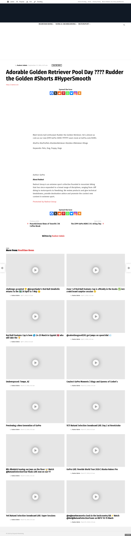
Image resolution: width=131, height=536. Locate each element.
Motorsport (83, 24)
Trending (39, 1)
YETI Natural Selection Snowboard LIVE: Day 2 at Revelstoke (94, 425)
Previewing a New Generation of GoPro (23, 425)
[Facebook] (51, 93)
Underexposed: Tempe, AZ (17, 381)
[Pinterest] (63, 93)
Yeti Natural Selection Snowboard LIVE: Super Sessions (30, 515)
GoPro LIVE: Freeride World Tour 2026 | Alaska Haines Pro (92, 469)
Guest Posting (82, 1)
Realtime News (26, 250)
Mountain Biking (46, 24)
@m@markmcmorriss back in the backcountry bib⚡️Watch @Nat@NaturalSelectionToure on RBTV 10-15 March (93, 516)
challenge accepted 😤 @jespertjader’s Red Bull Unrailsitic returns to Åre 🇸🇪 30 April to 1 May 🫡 (33, 290)
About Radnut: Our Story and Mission (113, 1)
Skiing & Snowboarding (65, 24)
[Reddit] (59, 93)
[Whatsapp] (67, 93)
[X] (55, 93)
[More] (79, 93)
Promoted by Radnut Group (44, 202)
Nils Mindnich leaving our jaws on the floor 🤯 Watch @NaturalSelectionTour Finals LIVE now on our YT (30, 470)
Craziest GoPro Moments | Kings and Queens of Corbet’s (92, 381)
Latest (12, 1)
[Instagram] (75, 93)
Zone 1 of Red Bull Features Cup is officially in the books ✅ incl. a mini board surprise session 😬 (96, 290)
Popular (21, 1)
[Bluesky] (71, 93)
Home (89, 1)
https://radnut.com (12, 85)
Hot (30, 1)
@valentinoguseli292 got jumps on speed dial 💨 (89, 335)
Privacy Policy (97, 1)
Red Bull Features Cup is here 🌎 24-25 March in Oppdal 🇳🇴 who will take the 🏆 (35, 336)
